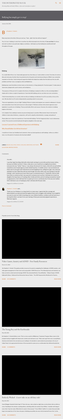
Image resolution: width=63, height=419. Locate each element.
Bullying (13, 145)
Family (19, 145)
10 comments (11, 415)
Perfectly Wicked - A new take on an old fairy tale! (21, 397)
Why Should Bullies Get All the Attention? (14, 128)
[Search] (56, 3)
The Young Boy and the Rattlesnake (16, 329)
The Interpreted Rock (14, 3)
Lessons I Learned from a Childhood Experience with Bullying (20, 124)
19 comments (11, 279)
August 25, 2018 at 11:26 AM (15, 183)
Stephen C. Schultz (12, 188)
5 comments (11, 347)
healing (23, 145)
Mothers (36, 145)
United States (13, 147)
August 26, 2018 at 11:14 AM (15, 201)
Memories (30, 145)
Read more (57, 279)
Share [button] (57, 145)
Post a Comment (6, 206)
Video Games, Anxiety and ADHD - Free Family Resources (24, 261)
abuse (8, 145)
